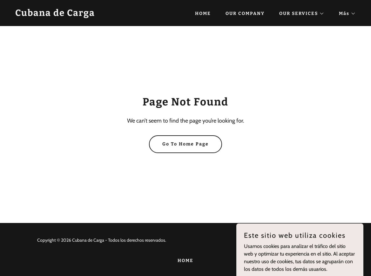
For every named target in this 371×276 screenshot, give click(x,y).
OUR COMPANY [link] (245, 13)
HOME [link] (203, 13)
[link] (55, 14)
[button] (299, 13)
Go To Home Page (185, 144)
